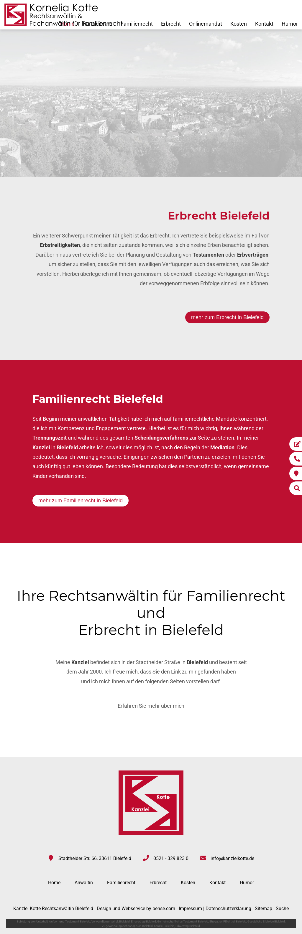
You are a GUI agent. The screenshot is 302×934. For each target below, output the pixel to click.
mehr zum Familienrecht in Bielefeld (80, 501)
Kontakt (264, 24)
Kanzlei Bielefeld (164, 926)
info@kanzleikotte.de (232, 858)
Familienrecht (137, 24)
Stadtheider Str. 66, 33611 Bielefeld (94, 858)
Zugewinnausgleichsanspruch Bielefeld (127, 926)
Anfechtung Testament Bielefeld (69, 921)
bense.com (163, 908)
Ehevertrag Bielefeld (143, 921)
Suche (282, 908)
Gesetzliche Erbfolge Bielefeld (266, 921)
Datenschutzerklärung (228, 908)
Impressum (190, 908)
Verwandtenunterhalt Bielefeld (110, 921)
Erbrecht (171, 24)
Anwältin (84, 882)
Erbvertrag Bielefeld (187, 926)
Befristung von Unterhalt (32, 921)
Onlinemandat (205, 24)
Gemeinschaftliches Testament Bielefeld (182, 921)
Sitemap (263, 908)
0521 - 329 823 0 (170, 858)
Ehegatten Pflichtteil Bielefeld (227, 921)
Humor (290, 24)
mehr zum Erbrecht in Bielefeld (227, 317)
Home (54, 882)
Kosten (238, 24)
